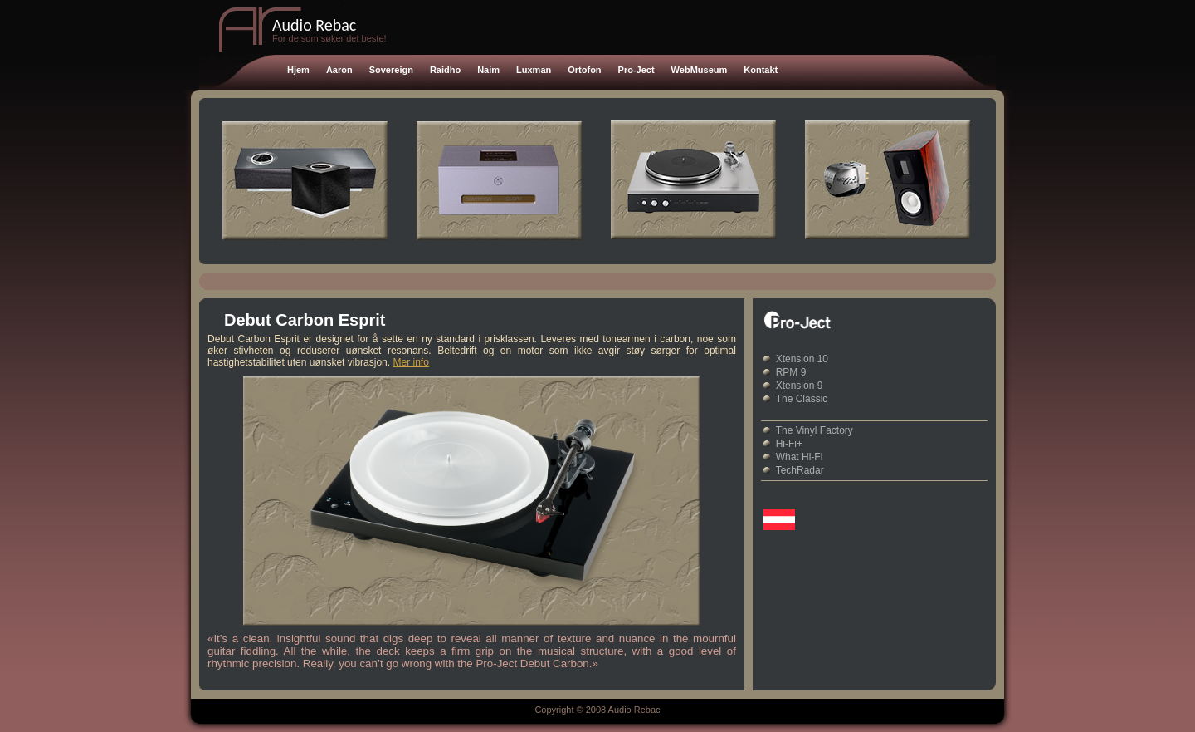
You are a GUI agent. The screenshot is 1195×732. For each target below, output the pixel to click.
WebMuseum (699, 70)
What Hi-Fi (799, 457)
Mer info (410, 362)
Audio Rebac (314, 25)
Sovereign (391, 70)
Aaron (339, 70)
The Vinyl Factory (814, 430)
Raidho (445, 70)
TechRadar (800, 470)
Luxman (533, 70)
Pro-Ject (636, 70)
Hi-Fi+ (789, 444)
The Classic (802, 399)
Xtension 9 (799, 385)
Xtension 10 (802, 359)
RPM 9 (791, 372)
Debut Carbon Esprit (304, 320)
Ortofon (584, 70)
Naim (488, 70)
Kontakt (761, 70)
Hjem (298, 70)
